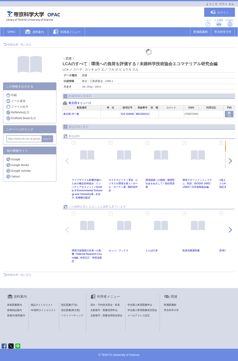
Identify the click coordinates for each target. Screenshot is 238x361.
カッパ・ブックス (118, 250)
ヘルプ (207, 23)
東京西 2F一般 (71, 114)
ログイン (220, 12)
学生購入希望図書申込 (140, 304)
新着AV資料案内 (16, 315)
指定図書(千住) (69, 304)
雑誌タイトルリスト (42, 304)
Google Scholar (18, 171)
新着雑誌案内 (14, 310)
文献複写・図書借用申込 (103, 310)
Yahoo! (13, 176)
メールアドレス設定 (139, 315)
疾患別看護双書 (191, 250)
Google (13, 159)
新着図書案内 (14, 304)
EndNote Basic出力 (21, 118)
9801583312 (142, 114)
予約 (229, 114)
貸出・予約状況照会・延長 (105, 304)
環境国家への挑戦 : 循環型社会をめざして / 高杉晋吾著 (160, 183)
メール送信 (15, 101)
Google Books (17, 165)
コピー (47, 138)
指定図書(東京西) (70, 310)
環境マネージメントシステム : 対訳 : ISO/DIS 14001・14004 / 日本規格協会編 (197, 183)
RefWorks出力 (17, 112)
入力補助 (218, 23)
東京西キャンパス (79, 103)
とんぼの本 (152, 250)
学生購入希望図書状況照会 (142, 310)
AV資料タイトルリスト (43, 310)
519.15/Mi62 (127, 114)
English (229, 23)
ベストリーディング (72, 315)
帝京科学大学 (222, 31)
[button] (34, 32)
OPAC (12, 31)
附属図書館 (201, 31)
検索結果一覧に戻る (17, 44)
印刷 (11, 95)
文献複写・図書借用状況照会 (106, 315)
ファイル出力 (17, 107)
